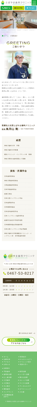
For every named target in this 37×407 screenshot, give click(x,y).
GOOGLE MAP (25, 333)
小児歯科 (7, 380)
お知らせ (7, 364)
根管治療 (23, 371)
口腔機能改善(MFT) (8, 396)
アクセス (31, 8)
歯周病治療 (8, 374)
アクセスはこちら (18, 341)
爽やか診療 (24, 377)
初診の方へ (24, 364)
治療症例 (7, 359)
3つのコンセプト (26, 359)
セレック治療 (24, 380)
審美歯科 (7, 389)
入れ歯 (22, 392)
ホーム (6, 357)
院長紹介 (23, 357)
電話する (6, 8)
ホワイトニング (25, 389)
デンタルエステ (25, 386)
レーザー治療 (24, 374)
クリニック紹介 (25, 362)
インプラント (8, 392)
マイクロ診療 (24, 383)
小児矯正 (7, 383)
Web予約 (18, 8)
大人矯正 (7, 386)
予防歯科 (7, 371)
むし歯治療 (8, 377)
